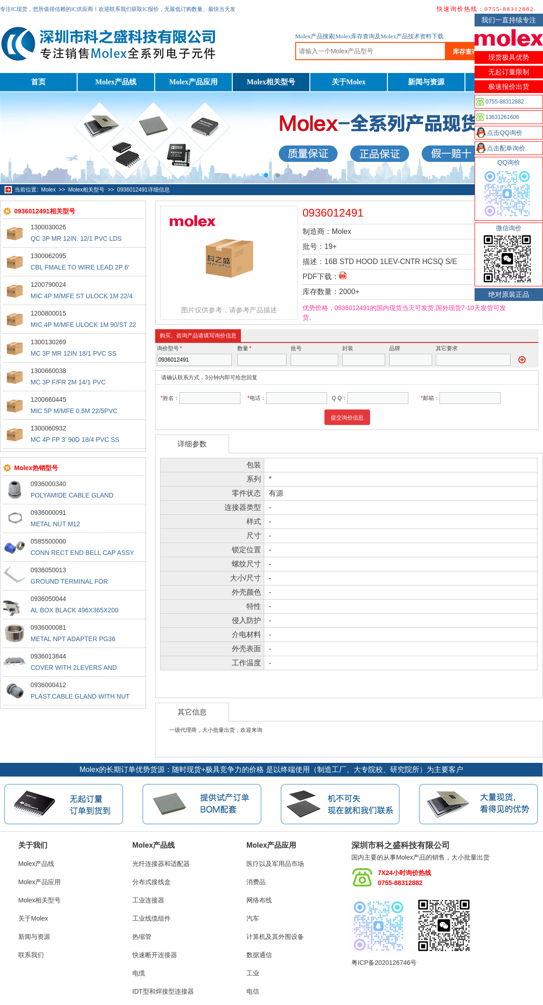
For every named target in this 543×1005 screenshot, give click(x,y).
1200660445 (48, 399)
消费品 (256, 882)
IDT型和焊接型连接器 (163, 991)
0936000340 (48, 483)
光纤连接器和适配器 (161, 863)
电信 (252, 991)
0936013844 (48, 656)
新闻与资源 (426, 82)
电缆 (138, 973)
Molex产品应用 (193, 82)
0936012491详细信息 (143, 189)
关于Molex (349, 82)
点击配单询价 (506, 148)
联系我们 (31, 954)
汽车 (252, 918)
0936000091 (48, 512)
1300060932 (48, 428)
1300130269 (48, 342)
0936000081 (48, 627)
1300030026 (48, 227)
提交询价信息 (347, 417)
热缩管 (141, 936)
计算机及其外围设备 (275, 936)
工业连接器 (148, 900)
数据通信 (259, 954)
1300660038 (48, 370)
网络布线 (259, 900)
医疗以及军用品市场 (275, 863)
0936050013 (48, 570)
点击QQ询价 (504, 132)
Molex (48, 189)
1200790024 (48, 284)
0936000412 (48, 685)
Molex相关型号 (271, 82)
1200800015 (48, 313)
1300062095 (48, 255)
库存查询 (465, 51)
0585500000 (48, 541)
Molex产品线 (116, 82)
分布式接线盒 (151, 882)
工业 (252, 973)
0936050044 (48, 598)
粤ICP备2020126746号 (384, 962)
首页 (38, 82)
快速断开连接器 (154, 954)
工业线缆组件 (151, 918)
